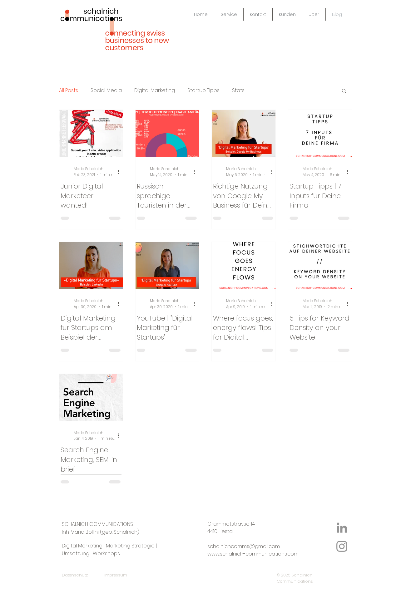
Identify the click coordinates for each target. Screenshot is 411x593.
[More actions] (120, 171)
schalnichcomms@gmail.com (243, 546)
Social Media (106, 90)
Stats (238, 90)
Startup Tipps (203, 90)
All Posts (68, 90)
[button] (344, 91)
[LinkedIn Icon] (341, 527)
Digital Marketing (154, 90)
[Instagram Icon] (341, 546)
